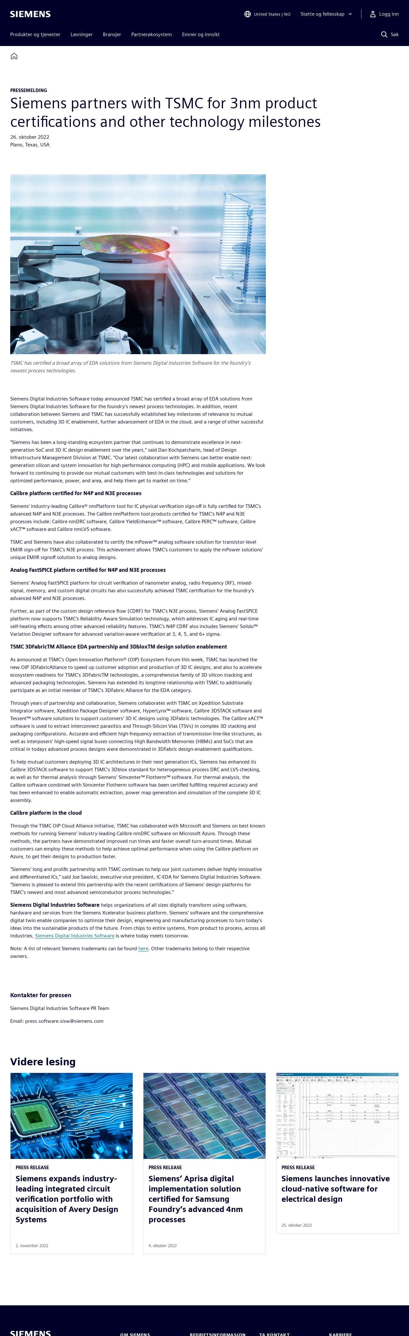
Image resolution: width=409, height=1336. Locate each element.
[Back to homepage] (14, 56)
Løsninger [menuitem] (82, 34)
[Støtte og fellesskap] (327, 14)
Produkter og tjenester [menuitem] (35, 34)
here (143, 948)
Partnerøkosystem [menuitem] (151, 34)
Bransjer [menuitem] (112, 34)
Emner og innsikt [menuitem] (201, 34)
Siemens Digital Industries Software (74, 936)
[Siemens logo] (30, 14)
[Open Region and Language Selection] (267, 14)
